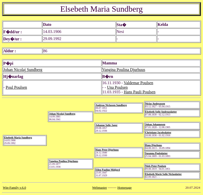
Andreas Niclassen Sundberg (111, 105)
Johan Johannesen (155, 124)
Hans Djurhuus (153, 145)
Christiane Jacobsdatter (158, 132)
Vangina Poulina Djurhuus (123, 69)
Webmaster (99, 187)
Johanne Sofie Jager (106, 125)
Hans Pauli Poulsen (139, 92)
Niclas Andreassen (155, 103)
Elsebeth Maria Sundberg (18, 137)
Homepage (124, 187)
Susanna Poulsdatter (156, 153)
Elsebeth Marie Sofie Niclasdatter (163, 174)
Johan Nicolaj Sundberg (22, 69)
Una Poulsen (117, 87)
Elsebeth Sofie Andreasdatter (161, 111)
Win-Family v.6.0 (14, 187)
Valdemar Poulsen (138, 83)
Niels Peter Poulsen (155, 166)
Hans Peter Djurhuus (107, 149)
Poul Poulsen (16, 87)
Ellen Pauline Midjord (108, 169)
